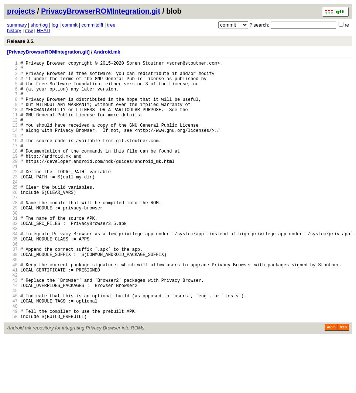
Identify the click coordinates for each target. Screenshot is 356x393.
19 (12, 177)
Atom (331, 383)
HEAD (43, 30)
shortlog (39, 25)
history (14, 30)
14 (12, 146)
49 (12, 365)
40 (12, 309)
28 (12, 233)
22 (12, 196)
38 (12, 296)
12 (12, 133)
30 (12, 246)
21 (12, 190)
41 (12, 315)
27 (12, 227)
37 (12, 290)
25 (12, 215)
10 (12, 120)
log (55, 25)
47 (12, 353)
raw (29, 30)
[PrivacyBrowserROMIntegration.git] (48, 52)
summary (17, 25)
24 (12, 208)
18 (12, 171)
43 (12, 328)
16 (12, 158)
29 (12, 240)
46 (12, 347)
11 (12, 127)
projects (21, 11)
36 (12, 284)
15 (12, 152)
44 (12, 334)
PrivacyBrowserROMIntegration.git (100, 11)
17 (12, 164)
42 (12, 321)
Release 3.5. (20, 41)
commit (70, 25)
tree (111, 25)
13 (12, 139)
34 (12, 271)
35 (12, 277)
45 (12, 340)
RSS (343, 383)
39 (12, 303)
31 (12, 252)
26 (12, 221)
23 (12, 202)
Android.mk (106, 52)
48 (12, 359)
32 (12, 259)
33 (12, 265)
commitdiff (92, 25)
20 (12, 183)
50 (12, 372)
